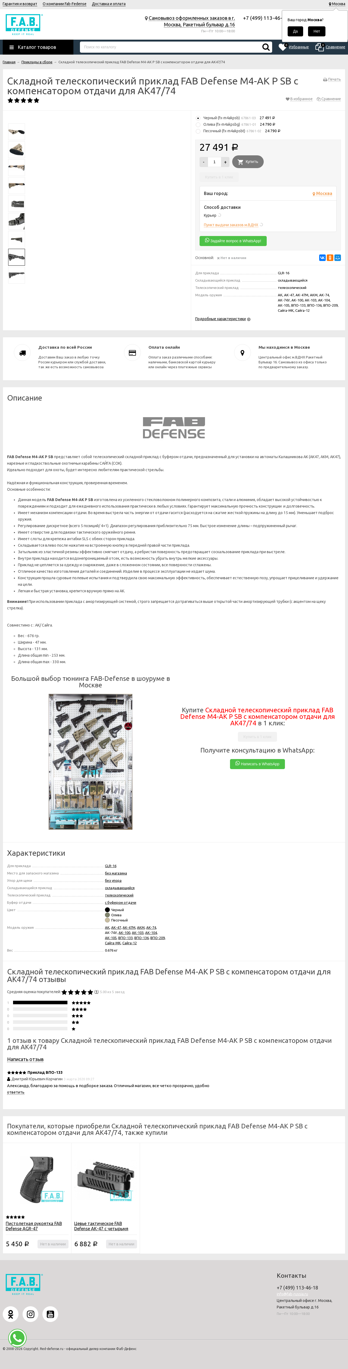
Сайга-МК (113, 943)
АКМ (141, 927)
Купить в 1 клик (219, 177)
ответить (15, 1092)
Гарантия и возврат (20, 4)
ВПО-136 (141, 938)
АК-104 (151, 932)
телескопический (119, 895)
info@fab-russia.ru (292, 1294)
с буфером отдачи (120, 902)
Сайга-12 (129, 943)
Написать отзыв (25, 1059)
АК (107, 927)
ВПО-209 (157, 938)
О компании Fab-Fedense (64, 4)
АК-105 (111, 938)
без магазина (116, 873)
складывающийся (120, 888)
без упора (113, 880)
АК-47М (129, 927)
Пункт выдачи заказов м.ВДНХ (231, 225)
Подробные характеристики (220, 319)
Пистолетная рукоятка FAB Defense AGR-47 (34, 1226)
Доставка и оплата (109, 4)
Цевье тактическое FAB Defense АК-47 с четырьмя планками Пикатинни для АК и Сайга (104, 1231)
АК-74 (151, 927)
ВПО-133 (125, 938)
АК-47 (116, 927)
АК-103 (138, 932)
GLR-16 (110, 866)
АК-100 (124, 932)
